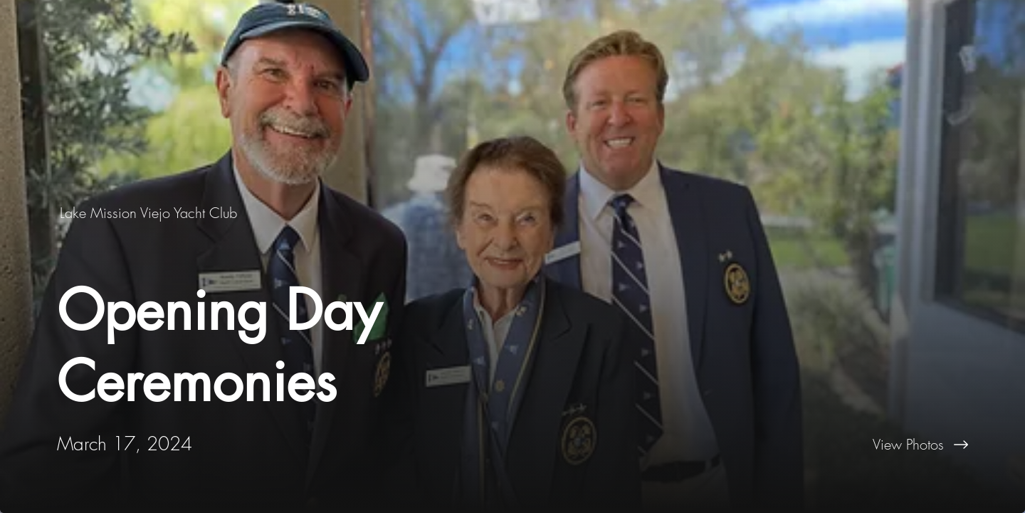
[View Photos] (768, 444)
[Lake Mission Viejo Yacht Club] (150, 212)
